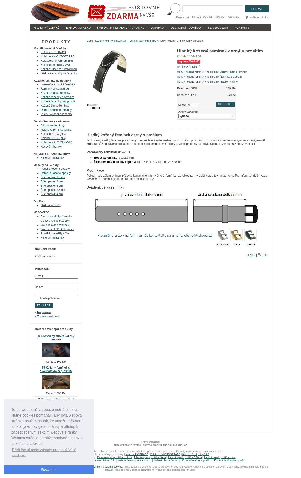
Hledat (256, 9)
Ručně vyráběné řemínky (56, 114)
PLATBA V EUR (218, 27)
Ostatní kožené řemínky (142, 40)
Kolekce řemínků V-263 (55, 65)
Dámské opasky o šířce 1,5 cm (114, 457)
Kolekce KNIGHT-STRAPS (57, 56)
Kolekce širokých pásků (195, 454)
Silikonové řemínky (52, 125)
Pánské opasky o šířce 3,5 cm (185, 457)
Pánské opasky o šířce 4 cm (219, 457)
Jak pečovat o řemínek (55, 225)
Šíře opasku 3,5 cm (53, 190)
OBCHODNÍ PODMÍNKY (186, 27)
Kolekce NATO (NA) (53, 134)
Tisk (264, 255)
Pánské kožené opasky (55, 168)
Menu (90, 40)
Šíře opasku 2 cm (52, 181)
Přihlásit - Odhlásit (202, 17)
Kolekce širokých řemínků (57, 60)
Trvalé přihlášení (50, 298)
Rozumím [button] (49, 469)
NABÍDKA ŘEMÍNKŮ (47, 27)
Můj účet (220, 17)
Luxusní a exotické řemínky (58, 84)
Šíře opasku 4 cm (52, 194)
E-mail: (39, 276)
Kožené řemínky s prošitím (57, 97)
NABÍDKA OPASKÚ (78, 27)
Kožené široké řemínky (55, 105)
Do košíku (225, 104)
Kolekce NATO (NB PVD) (56, 142)
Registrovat (182, 17)
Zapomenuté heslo (48, 316)
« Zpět (251, 255)
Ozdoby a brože (51, 205)
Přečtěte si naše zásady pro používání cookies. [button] (44, 453)
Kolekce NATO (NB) (53, 138)
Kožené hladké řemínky (55, 93)
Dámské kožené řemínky (56, 110)
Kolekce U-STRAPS (53, 52)
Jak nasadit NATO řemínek (57, 229)
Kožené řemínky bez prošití (58, 101)
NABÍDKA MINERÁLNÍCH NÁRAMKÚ (120, 27)
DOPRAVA (157, 27)
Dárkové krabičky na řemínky (59, 73)
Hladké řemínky (229, 81)
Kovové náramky (51, 146)
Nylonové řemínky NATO (56, 129)
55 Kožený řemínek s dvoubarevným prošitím (56, 369)
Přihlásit (43, 305)
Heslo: (39, 287)
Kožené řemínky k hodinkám (111, 40)
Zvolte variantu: (188, 112)
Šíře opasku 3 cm (52, 185)
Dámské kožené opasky (56, 173)
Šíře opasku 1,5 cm (53, 177)
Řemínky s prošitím (231, 76)
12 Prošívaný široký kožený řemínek (55, 337)
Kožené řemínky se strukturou (134, 460)
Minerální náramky (52, 157)
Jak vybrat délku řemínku (56, 216)
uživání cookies (113, 466)
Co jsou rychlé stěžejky (55, 220)
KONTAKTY (242, 27)
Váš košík (233, 17)
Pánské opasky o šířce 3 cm (150, 457)
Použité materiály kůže (55, 233)
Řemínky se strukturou (55, 88)
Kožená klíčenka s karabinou (59, 69)
